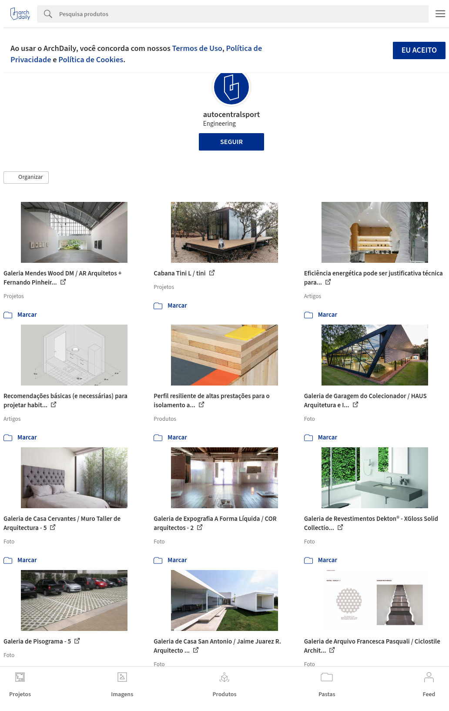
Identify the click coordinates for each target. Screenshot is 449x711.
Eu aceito (419, 50)
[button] (26, 177)
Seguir (231, 142)
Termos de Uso (197, 48)
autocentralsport (231, 114)
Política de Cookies (90, 59)
